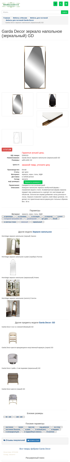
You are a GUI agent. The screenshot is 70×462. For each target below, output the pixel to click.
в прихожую (8, 216)
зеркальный (37, 222)
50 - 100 (8, 417)
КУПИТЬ (7, 149)
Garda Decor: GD (47, 322)
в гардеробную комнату (33, 432)
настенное (9, 427)
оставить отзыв (33, 440)
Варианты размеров (33, 182)
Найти (64, 12)
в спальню (48, 216)
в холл (60, 216)
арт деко (45, 219)
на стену (57, 427)
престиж (31, 427)
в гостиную (35, 216)
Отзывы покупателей (14, 440)
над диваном (44, 427)
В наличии (50, 432)
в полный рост (40, 429)
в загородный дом (12, 432)
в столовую (22, 216)
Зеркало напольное (42, 232)
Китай (55, 219)
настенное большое (13, 429)
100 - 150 (19, 417)
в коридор (55, 429)
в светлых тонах (10, 222)
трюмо (20, 427)
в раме (27, 429)
